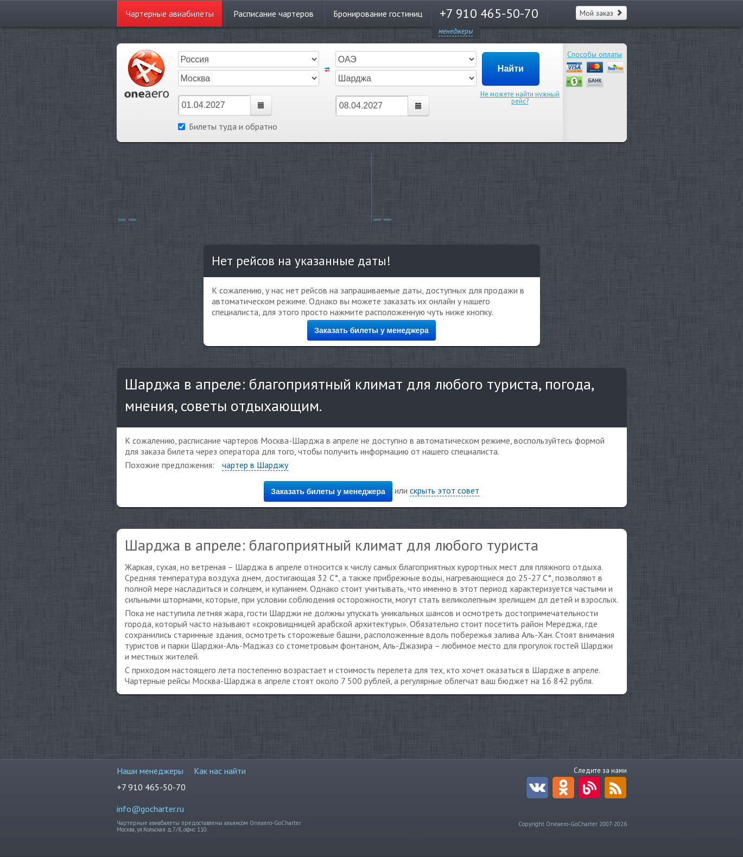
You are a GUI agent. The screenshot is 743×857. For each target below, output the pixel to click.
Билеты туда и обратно (227, 126)
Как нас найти (220, 770)
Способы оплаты (594, 54)
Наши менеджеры (150, 770)
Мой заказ (601, 13)
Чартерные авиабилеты (170, 13)
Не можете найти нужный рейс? (520, 97)
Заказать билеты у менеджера (371, 330)
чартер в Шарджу (255, 464)
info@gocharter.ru (150, 808)
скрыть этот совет (444, 490)
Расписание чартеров (273, 13)
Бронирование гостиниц (377, 13)
